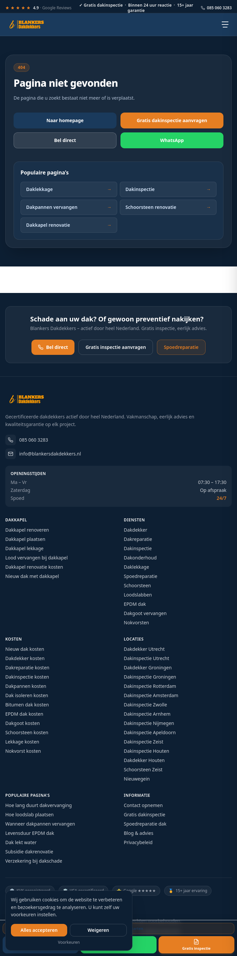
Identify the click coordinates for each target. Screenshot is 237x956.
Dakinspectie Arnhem (147, 714)
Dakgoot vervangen (145, 613)
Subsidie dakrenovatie (29, 851)
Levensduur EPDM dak (29, 833)
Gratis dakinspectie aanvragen (172, 120)
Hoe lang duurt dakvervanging (38, 805)
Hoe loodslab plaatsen (29, 814)
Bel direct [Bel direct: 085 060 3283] (65, 140)
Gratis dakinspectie (144, 814)
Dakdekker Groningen (148, 667)
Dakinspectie (168, 189)
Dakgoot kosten (22, 723)
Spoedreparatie (181, 347)
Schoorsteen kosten (26, 732)
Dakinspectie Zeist (143, 742)
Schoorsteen (137, 585)
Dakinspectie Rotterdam (150, 686)
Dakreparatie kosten (27, 667)
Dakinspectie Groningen (150, 677)
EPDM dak (135, 604)
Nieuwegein (137, 779)
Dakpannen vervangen (69, 207)
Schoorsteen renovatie (168, 207)
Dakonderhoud (140, 557)
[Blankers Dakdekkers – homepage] (29, 24)
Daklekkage (69, 189)
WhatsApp (172, 140)
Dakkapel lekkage (24, 548)
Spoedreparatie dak (145, 824)
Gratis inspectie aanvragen (115, 347)
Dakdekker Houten (144, 760)
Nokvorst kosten (23, 751)
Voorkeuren (69, 942)
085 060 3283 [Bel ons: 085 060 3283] (216, 8)
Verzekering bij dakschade (33, 861)
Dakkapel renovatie (69, 225)
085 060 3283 (26, 440)
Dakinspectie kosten (27, 677)
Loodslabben (138, 595)
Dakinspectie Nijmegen (149, 723)
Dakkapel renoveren (27, 530)
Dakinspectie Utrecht (146, 658)
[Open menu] (225, 24)
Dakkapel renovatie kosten (34, 567)
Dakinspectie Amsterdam (151, 695)
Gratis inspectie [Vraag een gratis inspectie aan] (196, 945)
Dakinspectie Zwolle (145, 704)
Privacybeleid (138, 842)
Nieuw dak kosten (24, 649)
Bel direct (53, 347)
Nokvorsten (136, 622)
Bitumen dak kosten (27, 704)
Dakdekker (135, 530)
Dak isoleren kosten (26, 695)
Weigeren (98, 930)
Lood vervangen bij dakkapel (36, 557)
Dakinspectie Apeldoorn (150, 732)
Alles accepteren (39, 930)
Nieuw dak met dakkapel (32, 576)
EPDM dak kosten (24, 714)
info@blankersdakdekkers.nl (43, 454)
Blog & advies (138, 833)
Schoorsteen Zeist (143, 769)
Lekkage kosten (22, 742)
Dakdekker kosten (25, 658)
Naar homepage (64, 120)
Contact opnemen (143, 805)
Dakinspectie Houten (146, 751)
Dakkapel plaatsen (25, 539)
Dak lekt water (20, 842)
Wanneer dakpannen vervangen (40, 824)
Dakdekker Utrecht (144, 649)
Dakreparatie (138, 539)
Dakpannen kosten (25, 686)
